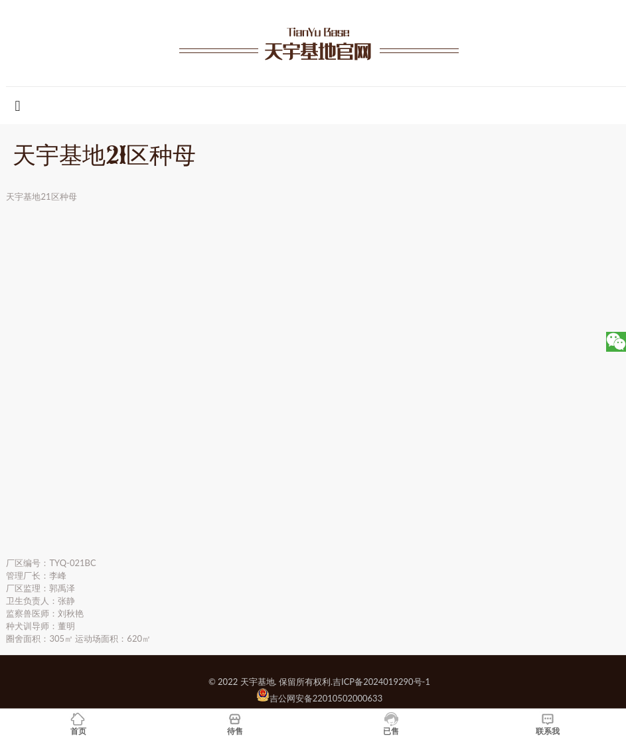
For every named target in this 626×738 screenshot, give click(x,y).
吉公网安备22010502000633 (326, 698)
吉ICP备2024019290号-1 (381, 681)
